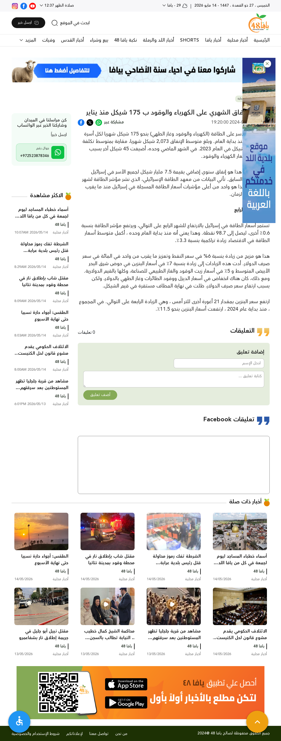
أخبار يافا (213, 40)
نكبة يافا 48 (125, 40)
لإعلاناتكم (74, 734)
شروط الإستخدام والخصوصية (36, 734)
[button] (267, 63)
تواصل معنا (99, 734)
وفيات (48, 40)
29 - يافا (177, 5)
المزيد (30, 40)
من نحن (121, 734)
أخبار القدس (72, 40)
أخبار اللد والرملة (158, 40)
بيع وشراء (99, 40)
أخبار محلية (237, 40)
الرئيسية (262, 40)
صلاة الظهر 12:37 (58, 5)
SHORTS (189, 40)
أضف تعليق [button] (100, 395)
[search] (70, 22)
